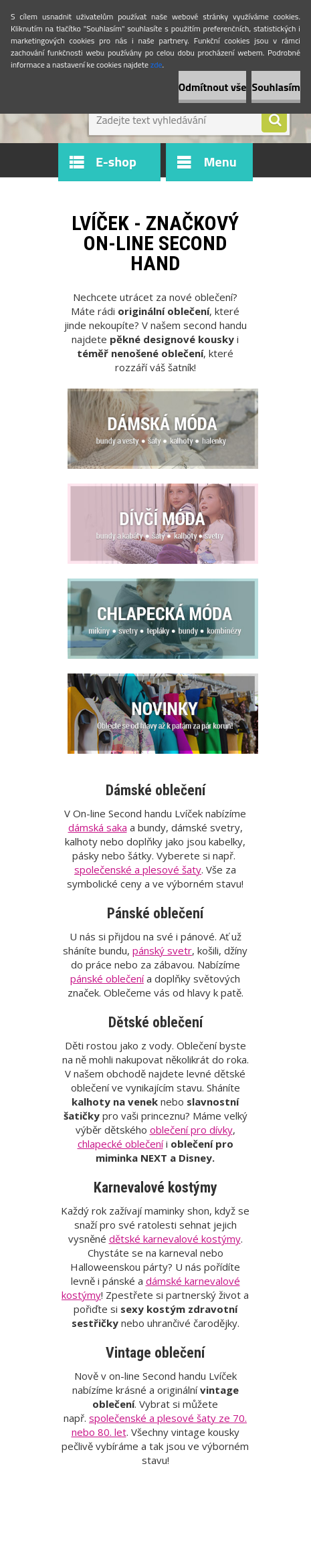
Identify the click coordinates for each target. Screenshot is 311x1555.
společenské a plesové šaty (137, 869)
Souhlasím (275, 87)
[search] (274, 120)
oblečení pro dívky (191, 1129)
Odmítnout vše (213, 87)
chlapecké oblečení (120, 1143)
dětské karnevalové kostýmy (175, 1238)
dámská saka (97, 827)
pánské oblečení (107, 978)
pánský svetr (162, 950)
